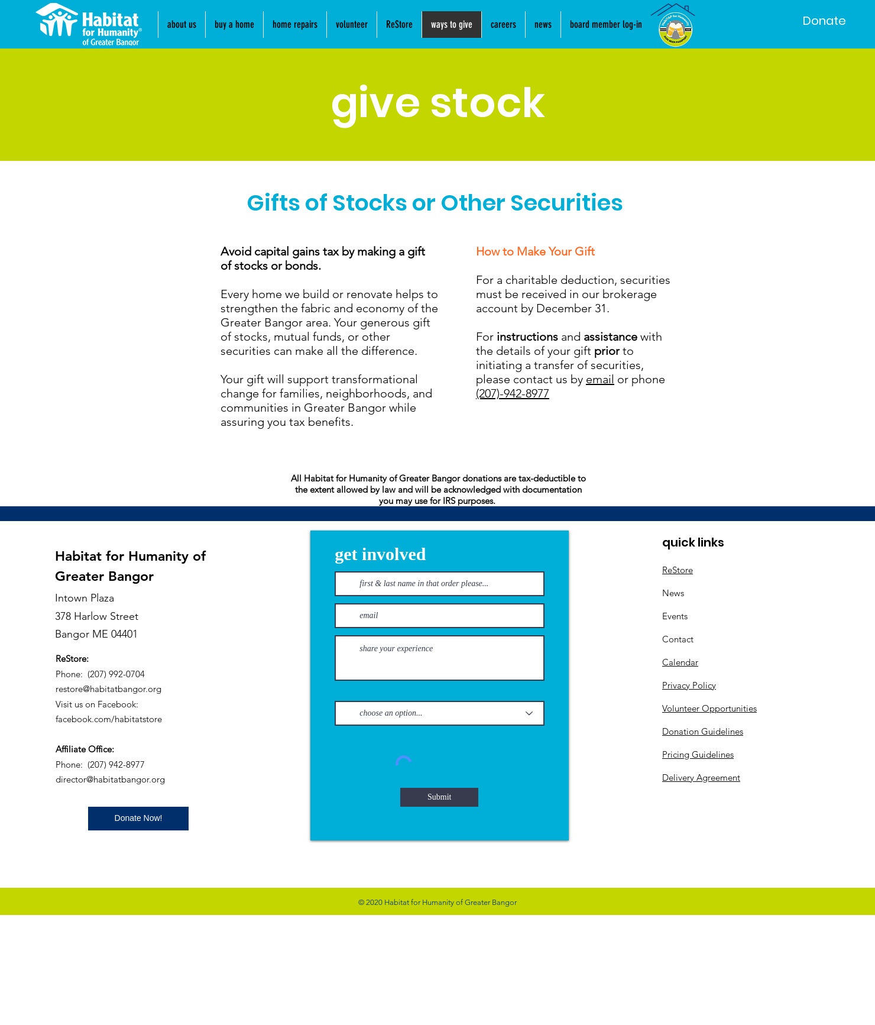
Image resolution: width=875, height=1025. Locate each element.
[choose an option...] (440, 713)
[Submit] (439, 797)
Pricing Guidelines (698, 754)
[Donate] (824, 20)
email (600, 379)
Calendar (680, 662)
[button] (542, 24)
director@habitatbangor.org (110, 779)
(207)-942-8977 (512, 393)
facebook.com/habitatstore (109, 719)
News (673, 593)
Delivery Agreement (701, 777)
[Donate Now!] (138, 818)
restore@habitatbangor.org (108, 688)
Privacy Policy (689, 685)
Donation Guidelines (702, 731)
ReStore (677, 569)
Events (675, 616)
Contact (677, 639)
